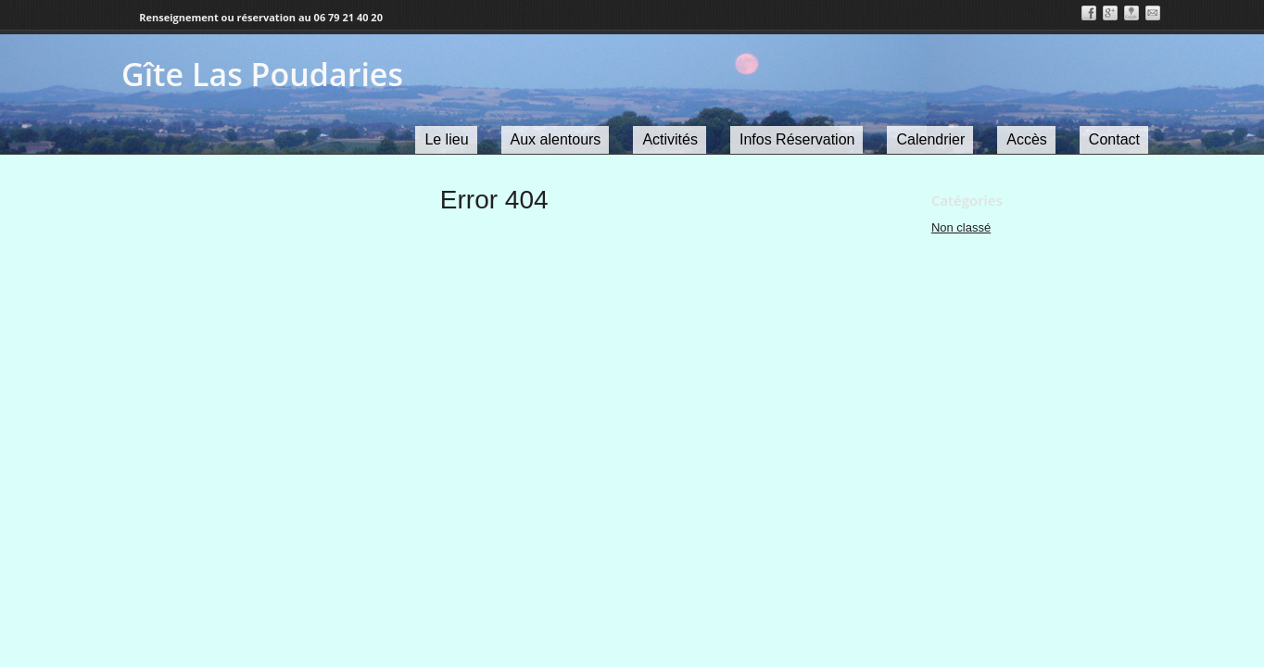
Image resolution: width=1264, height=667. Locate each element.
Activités (670, 139)
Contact (1114, 139)
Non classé (961, 227)
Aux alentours (556, 139)
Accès (1026, 139)
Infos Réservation (797, 139)
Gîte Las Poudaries (262, 74)
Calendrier (930, 139)
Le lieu (446, 139)
